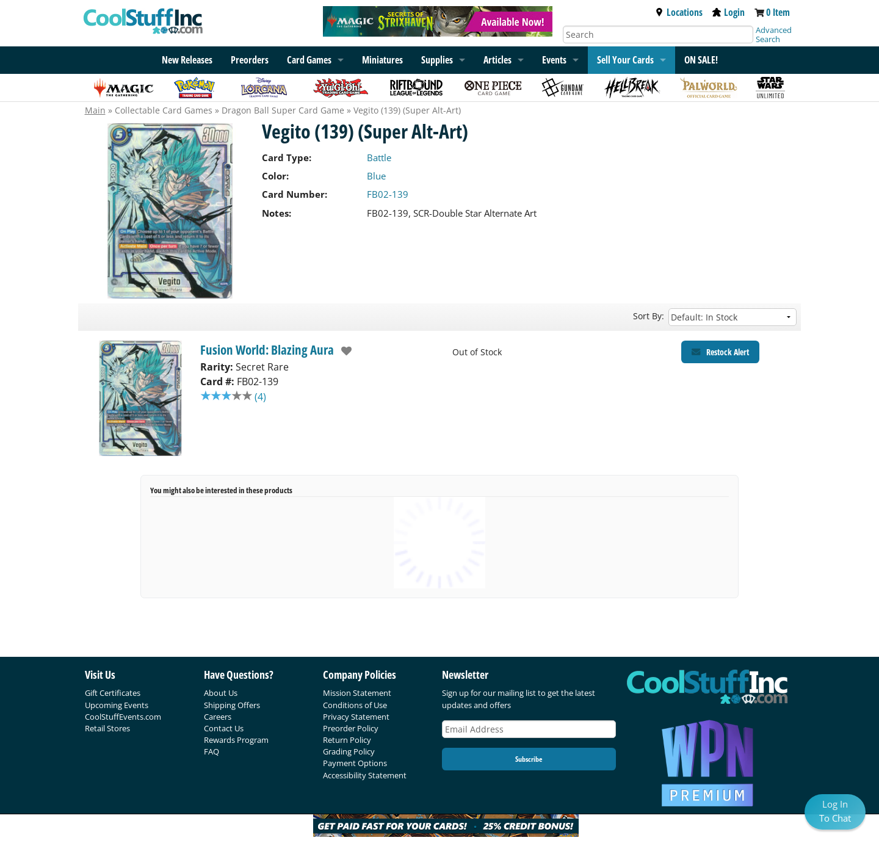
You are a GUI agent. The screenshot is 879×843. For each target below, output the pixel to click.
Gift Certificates (112, 692)
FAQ (211, 751)
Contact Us (224, 728)
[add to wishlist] (343, 351)
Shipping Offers (232, 705)
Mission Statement (357, 692)
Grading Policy (349, 751)
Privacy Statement (356, 716)
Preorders (250, 60)
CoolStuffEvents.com (123, 716)
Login (728, 12)
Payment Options (355, 763)
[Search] (658, 34)
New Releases (187, 60)
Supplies (437, 60)
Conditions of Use (355, 705)
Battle (379, 157)
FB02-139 (387, 194)
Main (95, 110)
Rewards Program (236, 739)
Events (554, 60)
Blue (376, 176)
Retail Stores (107, 728)
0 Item (778, 12)
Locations (679, 12)
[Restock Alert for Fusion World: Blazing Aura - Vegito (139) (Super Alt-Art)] (720, 352)
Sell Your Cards (625, 60)
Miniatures (382, 60)
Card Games (309, 60)
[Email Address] (529, 729)
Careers (217, 716)
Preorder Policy (350, 728)
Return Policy (347, 739)
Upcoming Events (116, 705)
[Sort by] (732, 317)
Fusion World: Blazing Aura (267, 349)
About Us (220, 692)
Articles (497, 60)
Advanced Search (774, 34)
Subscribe (528, 759)
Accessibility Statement (365, 775)
